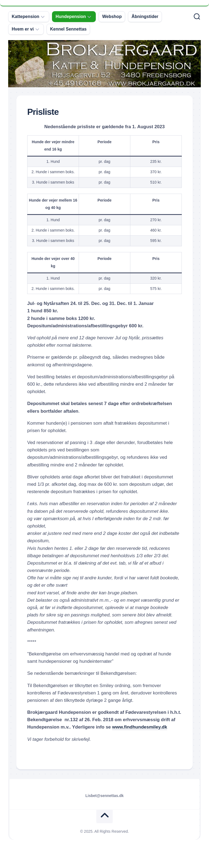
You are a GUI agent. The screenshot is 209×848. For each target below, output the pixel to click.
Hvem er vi (23, 29)
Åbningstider (144, 16)
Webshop (112, 16)
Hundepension (71, 16)
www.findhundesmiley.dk (139, 727)
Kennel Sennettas (68, 29)
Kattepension (25, 16)
